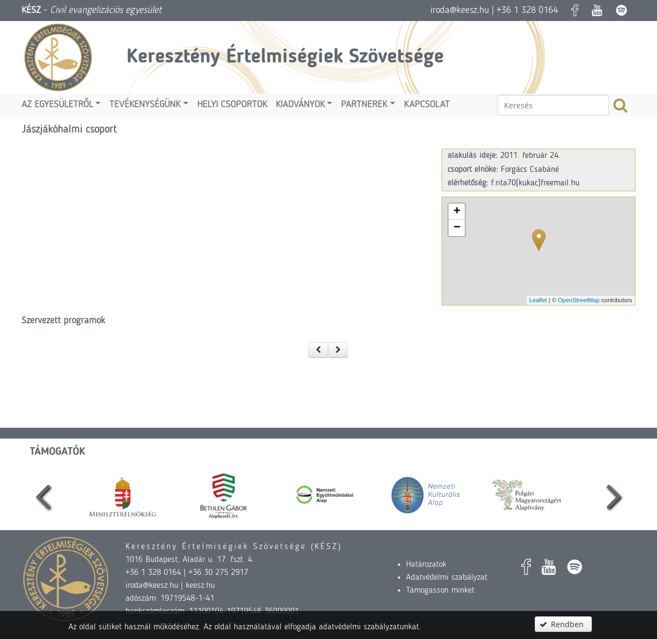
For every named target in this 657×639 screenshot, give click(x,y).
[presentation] (43, 495)
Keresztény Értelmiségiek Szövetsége (285, 57)
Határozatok (426, 564)
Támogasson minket (440, 590)
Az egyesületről (57, 104)
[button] (318, 350)
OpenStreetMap (579, 300)
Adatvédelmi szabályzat (446, 577)
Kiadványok (300, 104)
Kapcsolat (427, 104)
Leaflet (538, 300)
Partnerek (364, 104)
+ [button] (456, 212)
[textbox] (553, 105)
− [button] (456, 228)
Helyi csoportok (232, 104)
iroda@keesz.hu (459, 10)
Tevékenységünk (144, 104)
